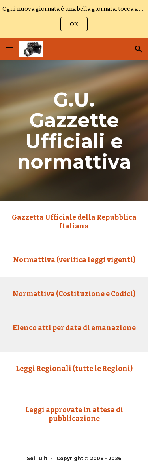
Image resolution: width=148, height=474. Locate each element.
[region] (74, 19)
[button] (9, 49)
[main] (74, 130)
